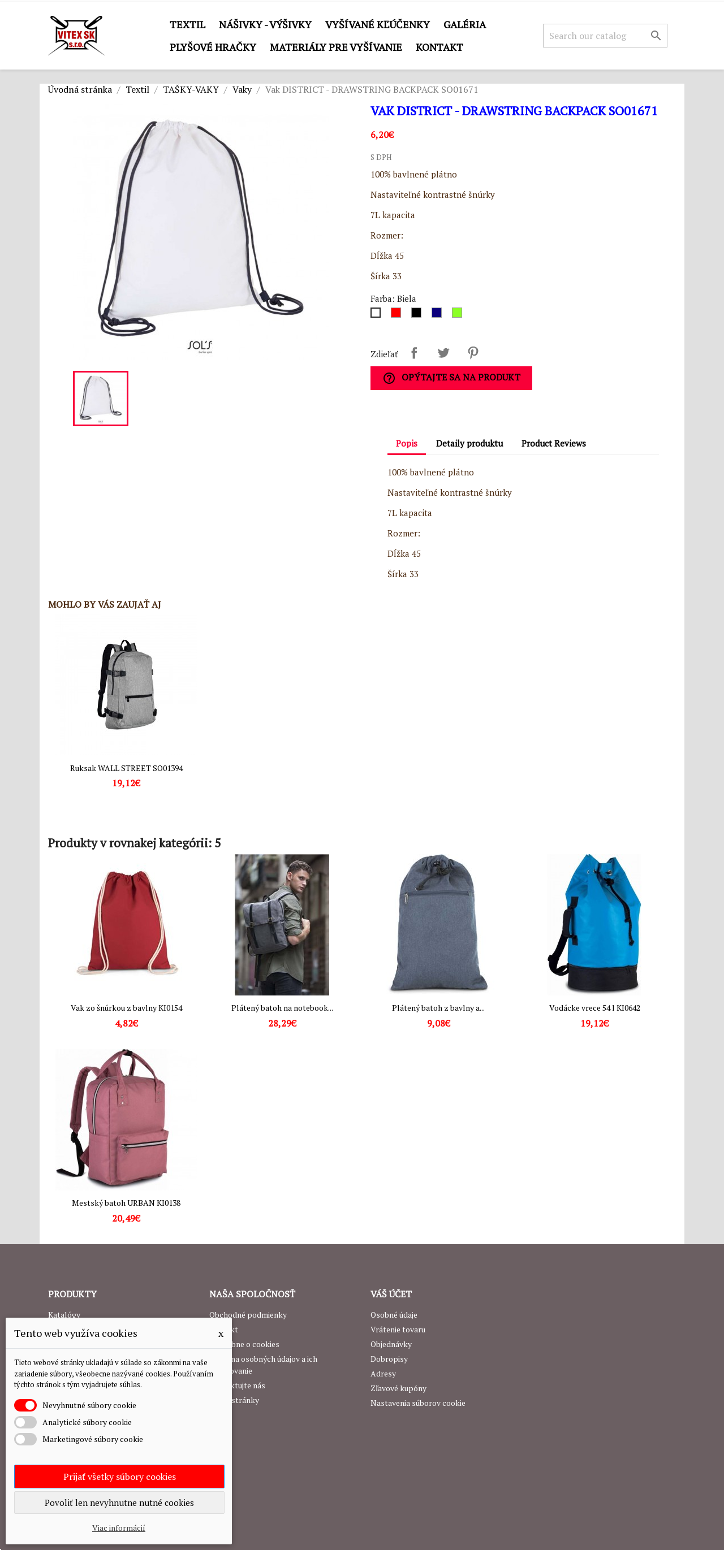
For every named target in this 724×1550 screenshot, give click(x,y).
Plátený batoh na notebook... (282, 1007)
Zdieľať (414, 352)
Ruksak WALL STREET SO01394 (126, 768)
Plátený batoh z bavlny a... (438, 1007)
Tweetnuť (443, 352)
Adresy (383, 1373)
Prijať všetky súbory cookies (119, 1476)
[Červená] (398, 315)
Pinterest (473, 352)
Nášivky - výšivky (265, 24)
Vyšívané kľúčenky (377, 24)
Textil (187, 24)
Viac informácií (118, 1527)
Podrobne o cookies (244, 1344)
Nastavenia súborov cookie (418, 1402)
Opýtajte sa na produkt (451, 378)
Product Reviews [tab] (554, 443)
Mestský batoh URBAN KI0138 (126, 1202)
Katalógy (64, 1314)
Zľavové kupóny (398, 1388)
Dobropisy (389, 1358)
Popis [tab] (406, 443)
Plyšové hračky (213, 47)
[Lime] (459, 315)
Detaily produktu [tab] (469, 443)
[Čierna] (418, 315)
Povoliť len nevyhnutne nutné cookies (119, 1502)
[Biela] (377, 315)
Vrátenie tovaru (397, 1329)
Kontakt (439, 47)
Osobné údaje (393, 1314)
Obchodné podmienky (248, 1314)
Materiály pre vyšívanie (336, 47)
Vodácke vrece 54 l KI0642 (594, 1007)
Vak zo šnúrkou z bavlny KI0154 (126, 1007)
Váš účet (391, 1294)
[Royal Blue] (439, 315)
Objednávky (391, 1344)
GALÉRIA (464, 24)
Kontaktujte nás (237, 1385)
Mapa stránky (234, 1400)
